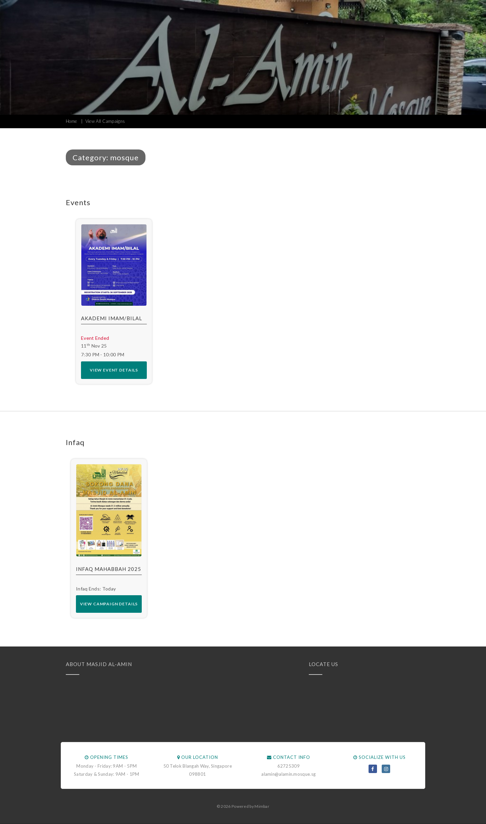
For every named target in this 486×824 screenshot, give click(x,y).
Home (71, 121)
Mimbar (261, 806)
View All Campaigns (105, 121)
